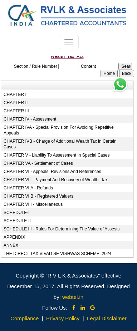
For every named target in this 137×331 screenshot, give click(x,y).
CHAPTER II (16, 102)
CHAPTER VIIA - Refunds (28, 187)
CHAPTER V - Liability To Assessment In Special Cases (57, 155)
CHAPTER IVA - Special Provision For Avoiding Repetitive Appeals (59, 130)
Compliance (24, 318)
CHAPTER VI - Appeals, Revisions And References (52, 171)
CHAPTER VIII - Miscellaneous (33, 204)
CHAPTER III (16, 110)
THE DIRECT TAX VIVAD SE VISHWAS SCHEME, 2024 (57, 253)
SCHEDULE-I (17, 212)
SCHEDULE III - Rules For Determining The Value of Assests (61, 228)
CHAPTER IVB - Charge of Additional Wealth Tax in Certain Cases (60, 144)
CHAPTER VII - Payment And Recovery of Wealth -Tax (56, 179)
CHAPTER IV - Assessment (30, 119)
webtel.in (72, 297)
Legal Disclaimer (107, 318)
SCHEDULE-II (17, 220)
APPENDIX (14, 237)
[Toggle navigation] (69, 42)
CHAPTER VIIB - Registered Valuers (38, 196)
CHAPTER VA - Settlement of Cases (38, 163)
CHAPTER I (15, 94)
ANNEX (11, 245)
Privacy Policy (62, 318)
